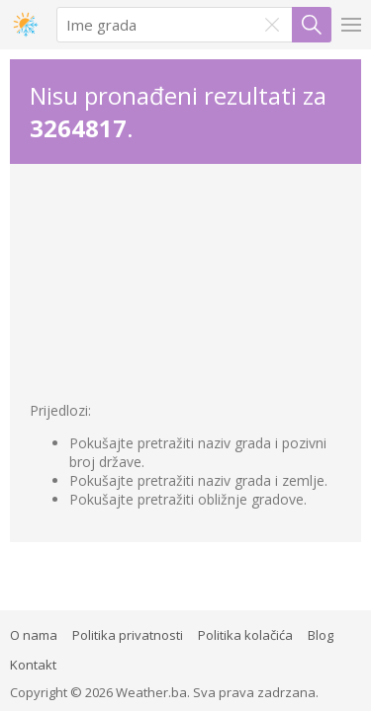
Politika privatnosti (127, 635)
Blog (320, 635)
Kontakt (33, 664)
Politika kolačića (245, 635)
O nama (33, 635)
